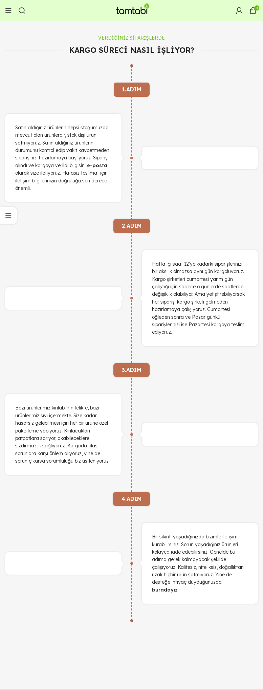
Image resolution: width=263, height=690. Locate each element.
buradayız (165, 590)
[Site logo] (131, 10)
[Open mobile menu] (8, 10)
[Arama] (22, 10)
